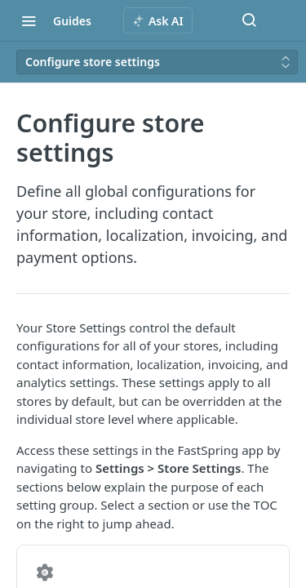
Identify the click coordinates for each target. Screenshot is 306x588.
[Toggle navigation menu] (28, 20)
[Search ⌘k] (249, 20)
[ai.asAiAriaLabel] (158, 20)
